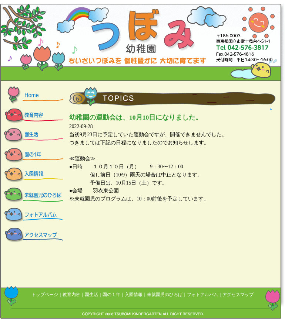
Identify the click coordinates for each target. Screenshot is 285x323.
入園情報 (133, 294)
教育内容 (71, 294)
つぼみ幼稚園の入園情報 (32, 176)
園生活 (91, 294)
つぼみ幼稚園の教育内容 (32, 116)
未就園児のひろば (164, 294)
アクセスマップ (32, 235)
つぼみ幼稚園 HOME (32, 96)
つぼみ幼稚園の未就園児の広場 (32, 196)
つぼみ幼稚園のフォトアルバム (32, 216)
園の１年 (111, 294)
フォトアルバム (202, 294)
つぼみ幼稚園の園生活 (32, 136)
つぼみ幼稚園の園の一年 (32, 156)
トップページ (44, 294)
